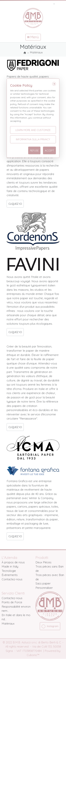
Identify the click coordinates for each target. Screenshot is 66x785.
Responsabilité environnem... (16, 609)
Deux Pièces (43, 562)
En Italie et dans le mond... (16, 617)
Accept (49, 150)
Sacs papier (43, 583)
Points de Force (12, 602)
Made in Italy (10, 566)
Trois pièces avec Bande (49, 577)
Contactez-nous (12, 579)
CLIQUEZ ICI (15, 203)
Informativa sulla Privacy (33, 139)
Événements (10, 575)
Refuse (34, 150)
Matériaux (8, 623)
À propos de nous (13, 562)
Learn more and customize (33, 130)
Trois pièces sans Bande (49, 568)
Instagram (50, 626)
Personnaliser (44, 587)
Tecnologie (9, 570)
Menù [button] (33, 37)
